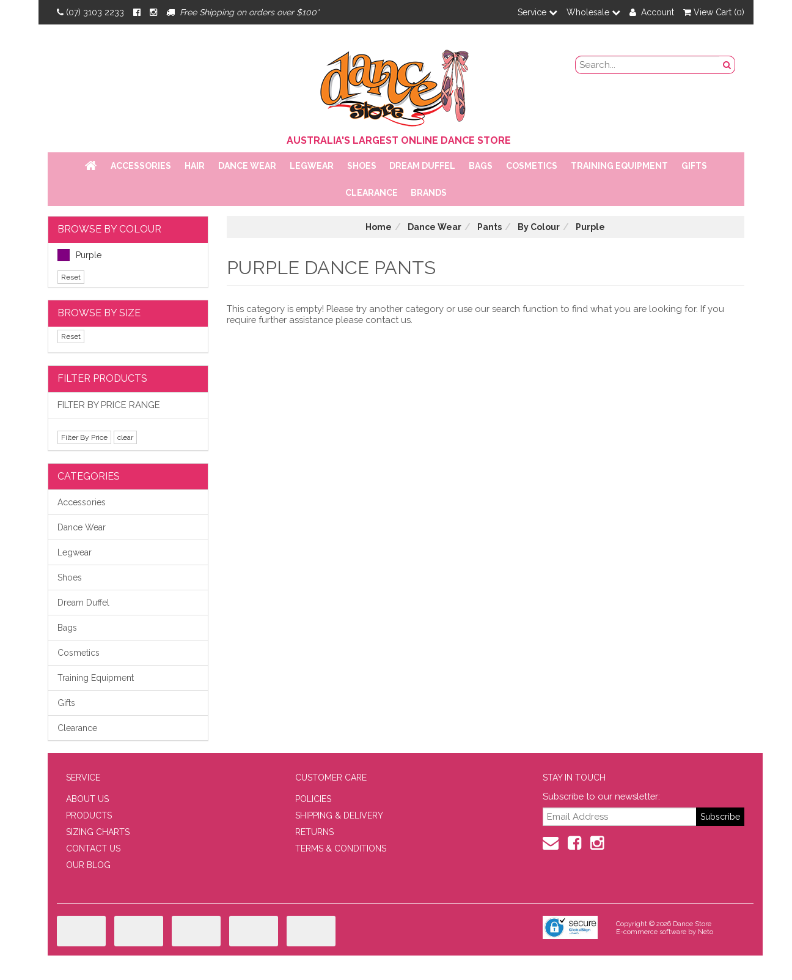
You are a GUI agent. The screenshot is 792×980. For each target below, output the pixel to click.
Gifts (694, 166)
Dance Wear (247, 166)
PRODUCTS (89, 815)
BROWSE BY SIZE (99, 313)
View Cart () (713, 12)
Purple (79, 255)
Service (537, 12)
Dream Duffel (422, 166)
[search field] (648, 65)
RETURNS (314, 832)
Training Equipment (619, 166)
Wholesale (593, 12)
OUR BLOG (88, 865)
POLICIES (313, 799)
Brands (429, 193)
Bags (481, 166)
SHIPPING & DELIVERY (339, 815)
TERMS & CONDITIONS (340, 848)
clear (125, 437)
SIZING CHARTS (98, 832)
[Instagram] (153, 12)
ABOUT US (87, 799)
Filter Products (102, 378)
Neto (705, 932)
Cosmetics (531, 166)
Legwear (312, 166)
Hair (195, 166)
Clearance (371, 193)
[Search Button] (727, 65)
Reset (71, 277)
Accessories (141, 166)
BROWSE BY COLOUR (109, 229)
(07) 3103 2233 (90, 12)
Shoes (361, 166)
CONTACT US (93, 848)
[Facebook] (137, 12)
